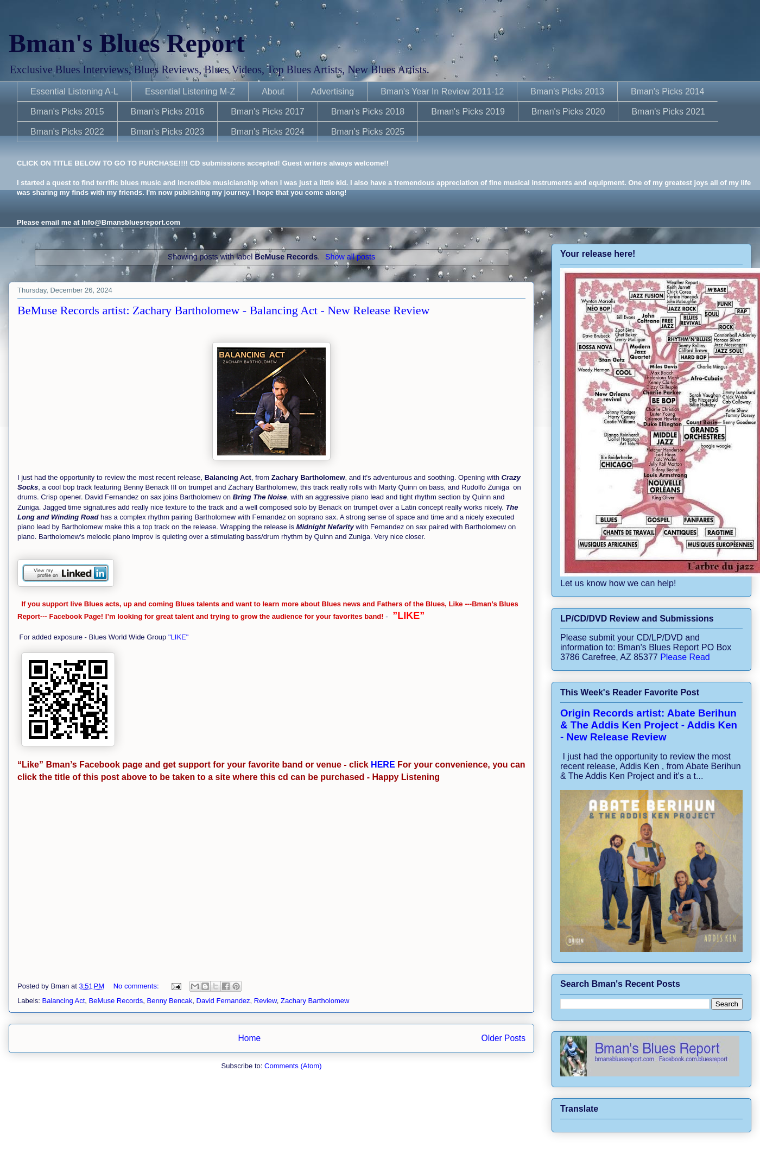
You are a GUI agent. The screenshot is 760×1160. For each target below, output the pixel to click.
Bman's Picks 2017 (268, 111)
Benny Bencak (170, 1001)
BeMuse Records (116, 1001)
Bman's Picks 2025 (368, 131)
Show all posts (350, 256)
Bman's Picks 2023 (168, 131)
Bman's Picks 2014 (668, 91)
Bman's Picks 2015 (67, 111)
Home (249, 1038)
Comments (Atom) (292, 1066)
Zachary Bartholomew (315, 1001)
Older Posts (503, 1038)
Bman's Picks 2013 (567, 91)
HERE (382, 764)
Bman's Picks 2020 (568, 111)
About (273, 91)
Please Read (685, 657)
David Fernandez (223, 1001)
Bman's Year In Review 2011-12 (442, 91)
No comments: (137, 986)
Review (265, 1001)
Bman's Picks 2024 (268, 131)
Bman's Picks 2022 (67, 131)
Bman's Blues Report (127, 43)
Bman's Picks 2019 (468, 111)
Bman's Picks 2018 (368, 111)
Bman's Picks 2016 (168, 111)
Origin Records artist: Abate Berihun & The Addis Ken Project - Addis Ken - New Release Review (648, 725)
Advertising (332, 91)
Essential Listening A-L (74, 91)
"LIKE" (179, 637)
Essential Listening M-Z (190, 91)
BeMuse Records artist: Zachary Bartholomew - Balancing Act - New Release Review (223, 310)
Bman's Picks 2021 (668, 111)
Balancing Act (63, 1001)
